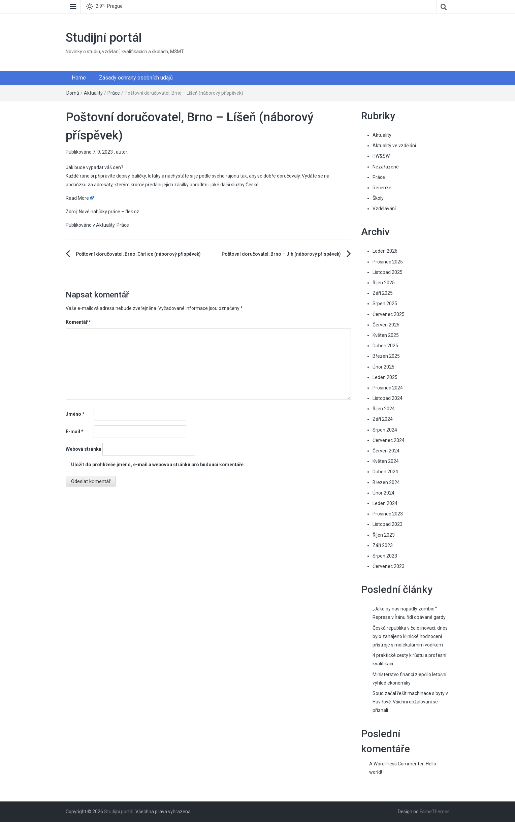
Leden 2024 (385, 503)
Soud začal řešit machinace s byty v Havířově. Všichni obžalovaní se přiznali (410, 702)
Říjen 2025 (384, 282)
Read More (77, 198)
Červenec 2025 (389, 314)
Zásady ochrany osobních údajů (136, 77)
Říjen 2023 (384, 535)
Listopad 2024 (388, 398)
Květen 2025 (386, 335)
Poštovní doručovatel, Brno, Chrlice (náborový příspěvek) (138, 254)
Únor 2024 (383, 493)
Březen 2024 (386, 482)
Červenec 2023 (389, 566)
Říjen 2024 (384, 408)
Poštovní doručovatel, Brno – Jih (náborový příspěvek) (281, 254)
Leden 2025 (385, 377)
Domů (72, 93)
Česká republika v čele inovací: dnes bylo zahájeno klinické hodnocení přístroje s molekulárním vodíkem (410, 636)
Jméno (75, 414)
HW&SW (381, 156)
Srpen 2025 (385, 303)
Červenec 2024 (389, 440)
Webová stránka (83, 449)
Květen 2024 (386, 461)
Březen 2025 (386, 356)
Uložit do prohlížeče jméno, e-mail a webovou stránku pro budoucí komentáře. (158, 464)
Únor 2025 (383, 367)
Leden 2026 (385, 251)
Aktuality (93, 93)
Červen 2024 (386, 450)
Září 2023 (383, 545)
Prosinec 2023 (388, 513)
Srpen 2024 (385, 430)
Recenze (382, 187)
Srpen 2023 (385, 556)
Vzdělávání (384, 208)
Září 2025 (383, 293)
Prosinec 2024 (388, 387)
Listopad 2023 (388, 524)
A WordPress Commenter (396, 763)
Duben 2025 (385, 345)
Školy (378, 198)
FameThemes (435, 811)
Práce (113, 93)
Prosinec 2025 (388, 261)
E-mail (75, 431)
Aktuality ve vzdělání (394, 145)
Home (79, 77)
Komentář (78, 322)
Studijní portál (104, 38)
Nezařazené (386, 166)
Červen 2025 (386, 324)
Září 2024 (383, 419)
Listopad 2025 (388, 272)
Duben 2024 (385, 471)
